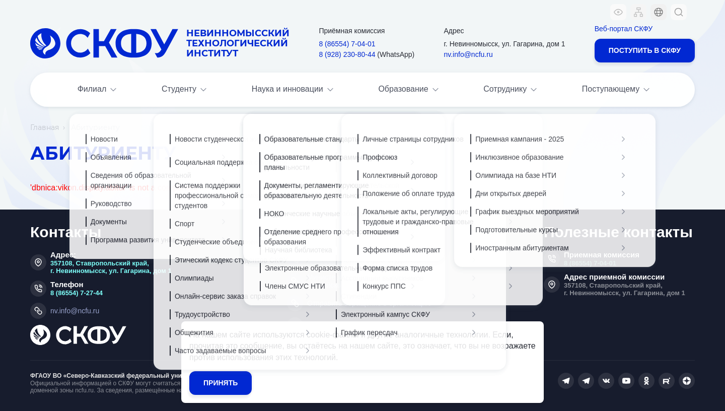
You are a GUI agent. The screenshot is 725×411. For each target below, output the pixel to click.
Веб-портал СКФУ (623, 29)
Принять (220, 383)
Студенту (185, 90)
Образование (409, 90)
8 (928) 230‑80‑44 (347, 54)
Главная (44, 127)
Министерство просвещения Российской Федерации (353, 281)
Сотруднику (511, 90)
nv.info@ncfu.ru (468, 54)
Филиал (98, 90)
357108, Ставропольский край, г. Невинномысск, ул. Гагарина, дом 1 (111, 267)
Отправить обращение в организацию (369, 303)
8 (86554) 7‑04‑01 (347, 44)
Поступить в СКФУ (645, 50)
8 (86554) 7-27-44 (76, 293)
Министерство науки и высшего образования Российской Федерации (367, 259)
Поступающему (617, 90)
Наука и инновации (293, 90)
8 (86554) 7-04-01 (590, 263)
